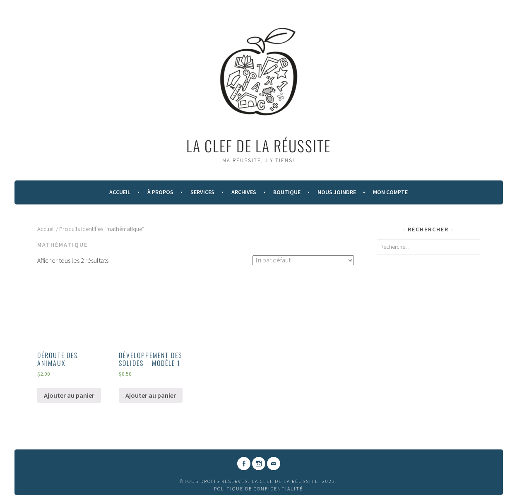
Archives (243, 192)
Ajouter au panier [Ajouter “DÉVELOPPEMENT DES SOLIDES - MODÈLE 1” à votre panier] (150, 395)
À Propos (160, 192)
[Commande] (303, 260)
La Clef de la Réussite (258, 145)
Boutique (287, 192)
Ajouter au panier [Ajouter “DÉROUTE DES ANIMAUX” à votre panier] (69, 395)
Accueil (119, 192)
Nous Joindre (336, 192)
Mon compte (390, 192)
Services (202, 192)
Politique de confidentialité (258, 488)
